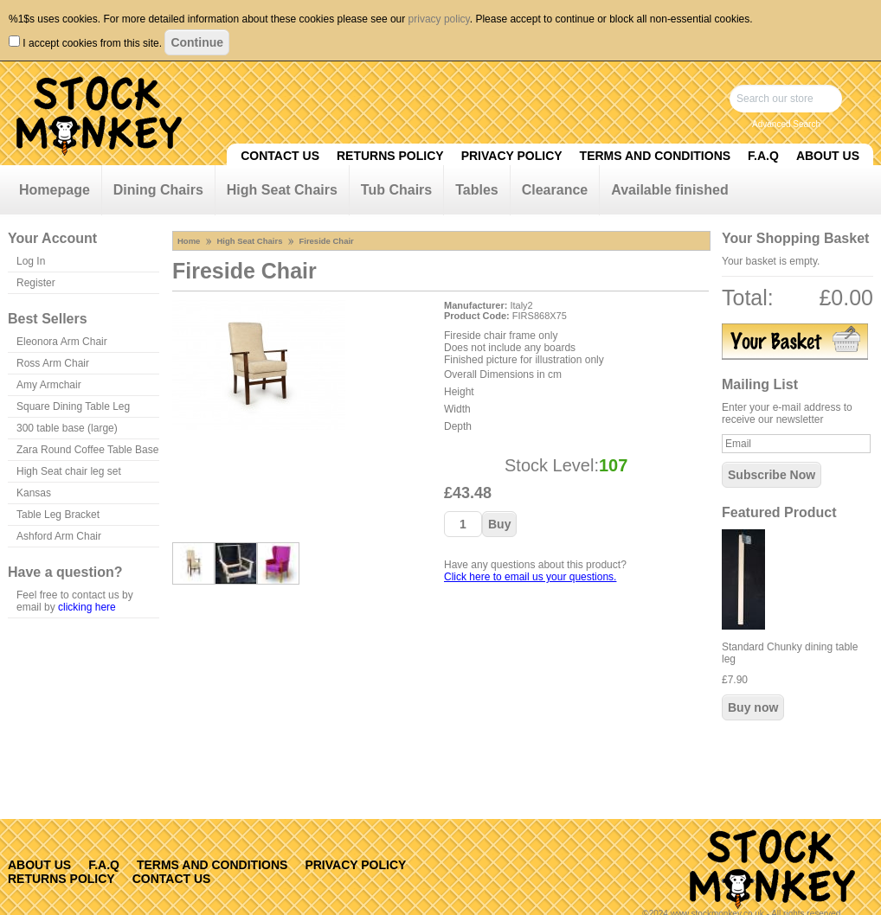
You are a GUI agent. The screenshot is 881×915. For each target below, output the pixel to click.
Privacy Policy (512, 156)
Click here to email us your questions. (530, 577)
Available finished (669, 189)
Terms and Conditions (655, 156)
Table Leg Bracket (58, 515)
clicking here (87, 607)
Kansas (33, 493)
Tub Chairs (396, 189)
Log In (30, 261)
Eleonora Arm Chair (61, 342)
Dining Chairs (158, 189)
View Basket (795, 341)
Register (35, 283)
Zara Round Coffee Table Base (87, 450)
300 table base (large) (67, 428)
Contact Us (280, 156)
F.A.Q (763, 156)
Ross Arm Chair (52, 363)
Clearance (555, 189)
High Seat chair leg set (68, 471)
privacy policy (439, 19)
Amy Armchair (48, 385)
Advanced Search (786, 124)
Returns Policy (390, 156)
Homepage (54, 189)
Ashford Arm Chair (58, 536)
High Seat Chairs (282, 189)
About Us (827, 156)
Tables (476, 189)
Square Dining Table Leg (73, 406)
